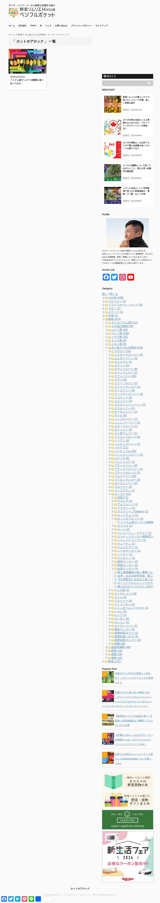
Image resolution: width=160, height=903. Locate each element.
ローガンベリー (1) (126, 625)
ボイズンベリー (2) (126, 483)
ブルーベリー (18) (125, 476)
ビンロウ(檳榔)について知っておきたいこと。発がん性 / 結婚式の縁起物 (137, 168)
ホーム (12, 25)
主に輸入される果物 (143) (127, 347)
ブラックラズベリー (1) (128, 469)
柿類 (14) (116, 650)
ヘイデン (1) (124, 554)
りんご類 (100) (120, 333)
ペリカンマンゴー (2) (127, 479)
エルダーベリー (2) (126, 358)
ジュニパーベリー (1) (127, 422)
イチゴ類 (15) (119, 336)
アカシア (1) (124, 500)
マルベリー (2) (123, 486)
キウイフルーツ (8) (126, 369)
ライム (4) (120, 597)
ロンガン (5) (121, 618)
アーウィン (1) (126, 508)
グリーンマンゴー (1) (127, 386)
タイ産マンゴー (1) (126, 433)
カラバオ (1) (124, 525)
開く (105, 294)
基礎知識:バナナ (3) (126, 636)
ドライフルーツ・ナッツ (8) (125, 304)
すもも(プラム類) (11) (124, 322)
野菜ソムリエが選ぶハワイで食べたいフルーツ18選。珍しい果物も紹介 (136, 100)
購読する (110, 76)
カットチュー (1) (127, 515)
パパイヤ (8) (121, 458)
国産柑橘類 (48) (121, 647)
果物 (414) (114, 319)
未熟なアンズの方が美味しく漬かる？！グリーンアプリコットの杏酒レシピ (134, 678)
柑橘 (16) (119, 643)
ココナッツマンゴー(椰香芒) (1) (136, 536)
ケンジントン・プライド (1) (134, 532)
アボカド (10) (122, 351)
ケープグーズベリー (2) (128, 394)
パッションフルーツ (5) (128, 454)
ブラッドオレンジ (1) (127, 472)
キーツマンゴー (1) (126, 372)
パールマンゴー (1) (129, 550)
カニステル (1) (123, 361)
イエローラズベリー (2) (128, 354)
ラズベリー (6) (123, 600)
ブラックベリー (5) (126, 465)
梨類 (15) (116, 657)
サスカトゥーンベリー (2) (130, 404)
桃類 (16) (116, 654)
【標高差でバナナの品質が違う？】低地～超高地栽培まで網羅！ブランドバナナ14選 (134, 721)
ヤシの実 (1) (121, 590)
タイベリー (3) (123, 429)
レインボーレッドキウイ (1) (131, 607)
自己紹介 (22, 25)
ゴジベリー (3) (123, 401)
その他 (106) (116, 297)
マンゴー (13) (122, 494)
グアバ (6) (120, 379)
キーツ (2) (123, 529)
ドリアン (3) (121, 440)
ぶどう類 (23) (119, 329)
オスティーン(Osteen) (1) (132, 511)
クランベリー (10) (125, 376)
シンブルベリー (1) (126, 419)
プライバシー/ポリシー (81, 25)
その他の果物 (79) (122, 326)
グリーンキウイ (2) (126, 383)
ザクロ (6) (120, 415)
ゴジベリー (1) (117, 301)
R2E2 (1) (122, 497)
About (33, 25)
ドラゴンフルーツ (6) (127, 436)
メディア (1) (115, 311)
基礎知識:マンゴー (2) (127, 640)
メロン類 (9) (118, 344)
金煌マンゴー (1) (127, 568)
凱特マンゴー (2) (127, 561)
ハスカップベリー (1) (127, 444)
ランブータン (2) (124, 604)
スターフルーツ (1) (126, 426)
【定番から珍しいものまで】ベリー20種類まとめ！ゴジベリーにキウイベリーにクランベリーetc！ (134, 740)
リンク (48, 25)
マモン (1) (114, 308)
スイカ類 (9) (118, 340)
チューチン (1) (126, 543)
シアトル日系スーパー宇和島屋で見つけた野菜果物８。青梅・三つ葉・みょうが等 (136, 191)
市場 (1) (113, 315)
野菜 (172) (114, 661)
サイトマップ (101, 25)
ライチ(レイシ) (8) (125, 593)
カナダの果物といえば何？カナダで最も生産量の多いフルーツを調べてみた (136, 145)
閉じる (114, 294)
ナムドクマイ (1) (127, 547)
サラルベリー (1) (124, 408)
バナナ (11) (121, 447)
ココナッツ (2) (123, 397)
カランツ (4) (121, 365)
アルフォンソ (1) (127, 504)
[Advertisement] (127, 51)
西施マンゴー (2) (127, 565)
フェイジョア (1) (124, 461)
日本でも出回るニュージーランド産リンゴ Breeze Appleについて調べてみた (134, 759)
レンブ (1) (120, 615)
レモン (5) (120, 611)
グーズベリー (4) (124, 390)
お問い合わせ (61, 25)
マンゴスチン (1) (124, 490)
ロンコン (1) (121, 622)
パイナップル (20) (125, 451)
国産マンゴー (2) (124, 629)
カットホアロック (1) (130, 518)
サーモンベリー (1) (126, 411)
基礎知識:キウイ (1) (126, 632)
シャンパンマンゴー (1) (131, 540)
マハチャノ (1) (126, 557)
